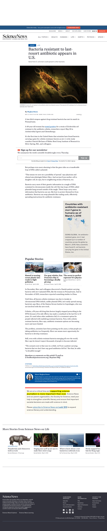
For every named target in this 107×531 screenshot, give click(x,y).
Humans (64, 37)
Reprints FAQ (55, 357)
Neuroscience (91, 446)
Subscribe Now (73, 27)
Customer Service (67, 507)
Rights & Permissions (83, 505)
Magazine (52, 31)
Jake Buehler (38, 453)
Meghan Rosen (32, 112)
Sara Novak (29, 284)
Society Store (95, 503)
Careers (94, 507)
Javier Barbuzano (13, 453)
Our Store (87, 31)
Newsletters (81, 503)
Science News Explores (10, 513)
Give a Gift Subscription (68, 505)
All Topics (43, 37)
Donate (102, 31)
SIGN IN (94, 31)
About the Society (96, 501)
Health (54, 37)
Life (73, 37)
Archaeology (13, 446)
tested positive (50, 127)
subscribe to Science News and (50, 407)
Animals (47, 272)
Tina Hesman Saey (65, 453)
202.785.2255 (85, 518)
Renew (64, 503)
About (68, 31)
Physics (91, 37)
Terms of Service (93, 518)
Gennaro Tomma (50, 284)
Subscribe (65, 501)
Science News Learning (26, 513)
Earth (81, 37)
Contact (80, 509)
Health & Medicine (66, 446)
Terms (48, 161)
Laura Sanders (90, 453)
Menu (60, 31)
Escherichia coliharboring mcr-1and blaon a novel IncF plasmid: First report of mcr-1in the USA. (55, 366)
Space (101, 37)
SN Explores (76, 31)
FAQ (79, 501)
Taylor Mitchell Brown (70, 279)
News (32, 45)
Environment (29, 272)
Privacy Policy (54, 161)
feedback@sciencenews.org (37, 357)
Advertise (80, 507)
